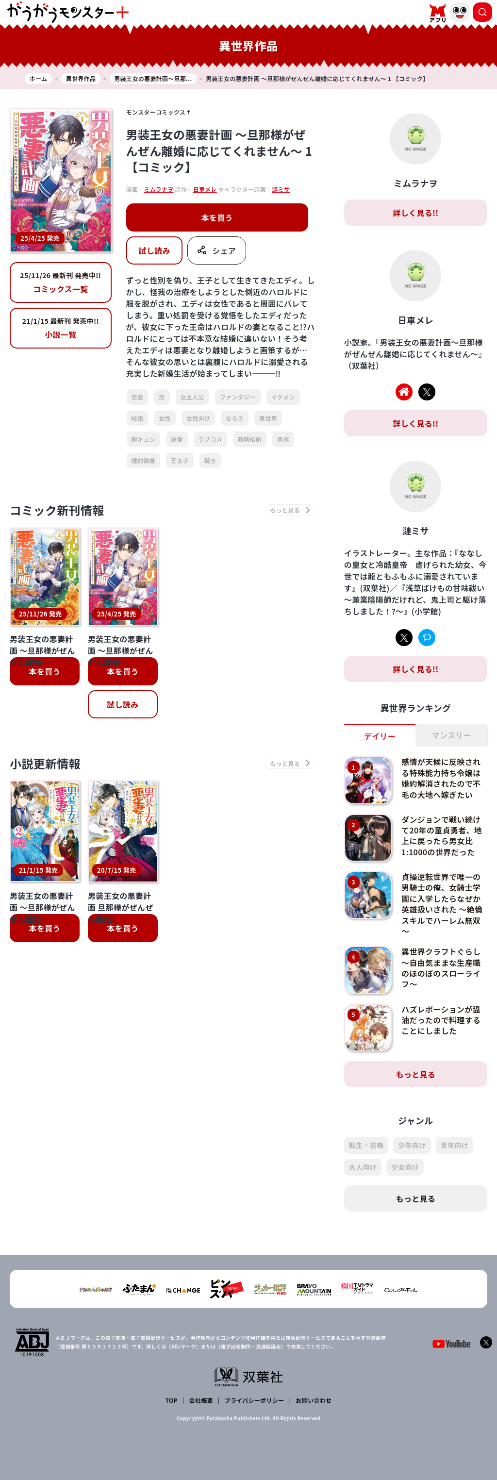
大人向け (363, 1167)
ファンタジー (238, 397)
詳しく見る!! (415, 212)
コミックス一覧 (61, 282)
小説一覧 (61, 328)
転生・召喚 (366, 1145)
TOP (172, 1400)
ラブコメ (210, 439)
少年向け (412, 1145)
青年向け (454, 1145)
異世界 (268, 418)
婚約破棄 (143, 460)
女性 (165, 418)
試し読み (154, 250)
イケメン (283, 397)
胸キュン (143, 439)
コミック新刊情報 (57, 509)
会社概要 (201, 1400)
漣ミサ (281, 189)
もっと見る (416, 1074)
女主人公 (192, 397)
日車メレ (205, 189)
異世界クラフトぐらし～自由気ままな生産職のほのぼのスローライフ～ (440, 968)
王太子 (180, 460)
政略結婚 (250, 439)
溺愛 (177, 439)
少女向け (405, 1167)
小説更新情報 (45, 763)
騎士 (210, 460)
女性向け (198, 418)
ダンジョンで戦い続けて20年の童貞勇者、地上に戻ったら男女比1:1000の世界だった (441, 836)
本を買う (217, 217)
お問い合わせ (313, 1400)
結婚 (138, 418)
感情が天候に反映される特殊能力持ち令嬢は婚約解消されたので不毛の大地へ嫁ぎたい (440, 778)
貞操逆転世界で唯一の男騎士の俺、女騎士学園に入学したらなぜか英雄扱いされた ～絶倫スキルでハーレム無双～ (441, 904)
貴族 (283, 439)
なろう (235, 418)
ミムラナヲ (159, 189)
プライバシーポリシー (254, 1400)
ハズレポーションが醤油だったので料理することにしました (440, 1020)
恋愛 (138, 397)
